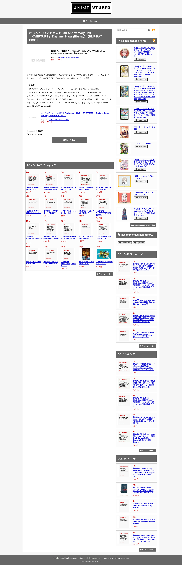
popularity (140, 59)
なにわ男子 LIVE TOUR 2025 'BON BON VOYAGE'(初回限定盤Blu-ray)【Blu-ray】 (144, 521)
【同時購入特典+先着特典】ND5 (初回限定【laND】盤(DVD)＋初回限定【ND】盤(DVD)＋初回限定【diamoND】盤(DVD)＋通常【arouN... (144, 438)
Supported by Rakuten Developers (116, 558)
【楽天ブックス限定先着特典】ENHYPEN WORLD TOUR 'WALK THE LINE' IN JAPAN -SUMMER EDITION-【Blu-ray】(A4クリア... (143, 490)
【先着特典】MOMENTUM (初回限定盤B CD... (103, 213)
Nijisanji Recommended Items (74, 558)
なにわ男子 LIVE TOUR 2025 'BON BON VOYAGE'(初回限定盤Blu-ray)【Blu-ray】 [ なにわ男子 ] (144, 302)
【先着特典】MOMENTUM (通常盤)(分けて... (34, 238)
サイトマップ (96, 561)
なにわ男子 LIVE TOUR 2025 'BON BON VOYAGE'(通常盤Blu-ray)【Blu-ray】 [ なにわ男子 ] (144, 335)
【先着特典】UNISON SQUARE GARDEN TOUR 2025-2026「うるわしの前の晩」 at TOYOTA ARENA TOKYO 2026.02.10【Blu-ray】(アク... (144, 472)
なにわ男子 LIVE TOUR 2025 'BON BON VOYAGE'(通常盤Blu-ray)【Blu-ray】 (144, 505)
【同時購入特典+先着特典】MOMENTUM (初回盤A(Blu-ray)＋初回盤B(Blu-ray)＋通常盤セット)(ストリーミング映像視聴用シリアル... (143, 285)
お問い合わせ (86, 561)
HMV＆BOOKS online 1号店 (69, 57)
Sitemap (93, 21)
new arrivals (141, 79)
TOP (85, 21)
